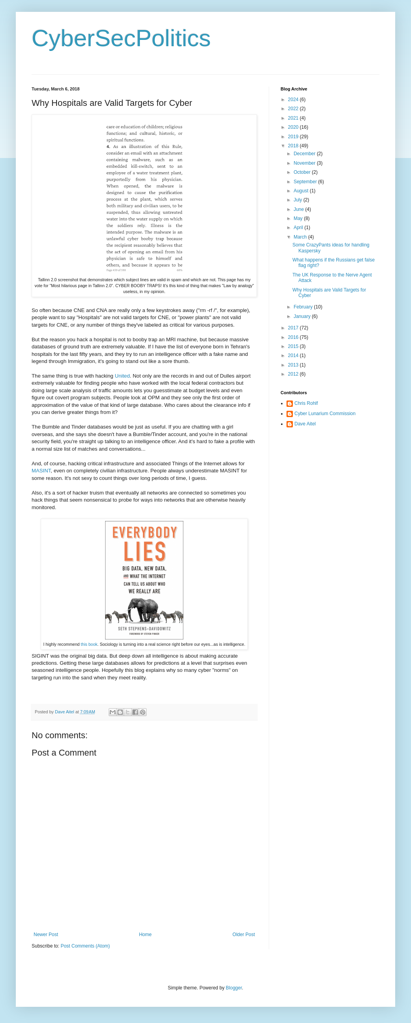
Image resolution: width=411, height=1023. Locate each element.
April (299, 227)
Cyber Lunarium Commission (325, 413)
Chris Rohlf (306, 403)
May (299, 218)
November (305, 163)
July (299, 200)
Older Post (243, 934)
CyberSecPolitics (121, 38)
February (304, 307)
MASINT (41, 471)
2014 (294, 355)
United (122, 376)
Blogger (234, 988)
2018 (294, 146)
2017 (294, 328)
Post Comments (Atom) (85, 946)
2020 (294, 127)
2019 (294, 136)
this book (89, 644)
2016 (294, 337)
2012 (294, 374)
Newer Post (46, 934)
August (302, 191)
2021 (294, 118)
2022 (294, 108)
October (303, 172)
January (303, 316)
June (299, 209)
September (306, 181)
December (305, 153)
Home (145, 934)
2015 (294, 346)
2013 (294, 365)
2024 (294, 99)
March (301, 237)
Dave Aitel (305, 424)
